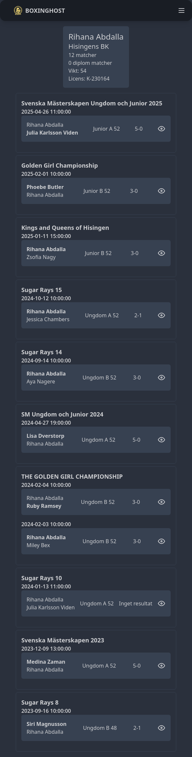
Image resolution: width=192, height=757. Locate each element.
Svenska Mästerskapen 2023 (62, 640)
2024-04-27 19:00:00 (46, 422)
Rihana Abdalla (45, 124)
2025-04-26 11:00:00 (46, 111)
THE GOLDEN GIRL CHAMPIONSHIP (72, 476)
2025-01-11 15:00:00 (46, 236)
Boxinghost (39, 10)
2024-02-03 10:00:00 (46, 524)
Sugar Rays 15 (41, 290)
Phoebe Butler (45, 187)
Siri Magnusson (47, 724)
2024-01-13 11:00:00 (46, 586)
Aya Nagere (41, 381)
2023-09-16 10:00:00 (46, 710)
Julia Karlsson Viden (52, 132)
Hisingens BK (88, 46)
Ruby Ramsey (44, 505)
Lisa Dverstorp (45, 435)
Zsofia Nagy (41, 257)
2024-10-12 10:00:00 (46, 298)
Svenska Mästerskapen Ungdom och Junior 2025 (91, 103)
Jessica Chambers (48, 319)
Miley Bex (38, 545)
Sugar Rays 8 (39, 702)
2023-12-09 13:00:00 (46, 648)
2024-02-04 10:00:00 (46, 485)
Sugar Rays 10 (41, 578)
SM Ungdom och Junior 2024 (62, 414)
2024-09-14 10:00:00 (46, 360)
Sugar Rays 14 (41, 352)
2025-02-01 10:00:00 (46, 173)
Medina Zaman (46, 661)
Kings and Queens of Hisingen (65, 227)
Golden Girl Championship (59, 165)
